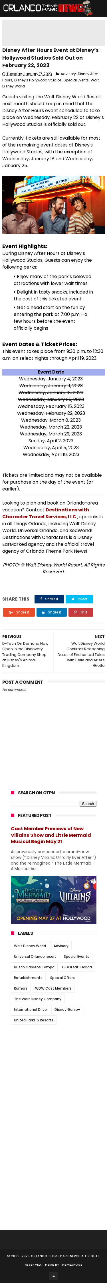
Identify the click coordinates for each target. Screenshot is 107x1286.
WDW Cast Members (53, 991)
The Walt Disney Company (37, 1002)
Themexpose (71, 1267)
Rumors (20, 991)
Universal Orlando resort (35, 959)
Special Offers (62, 980)
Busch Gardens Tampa (34, 970)
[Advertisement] (53, 1068)
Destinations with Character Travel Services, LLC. (45, 516)
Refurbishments (28, 980)
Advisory (68, 76)
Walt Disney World (30, 949)
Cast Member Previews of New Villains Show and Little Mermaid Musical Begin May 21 (51, 838)
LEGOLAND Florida (77, 970)
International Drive (30, 1012)
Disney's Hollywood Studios (38, 83)
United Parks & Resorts (33, 1023)
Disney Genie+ (67, 1012)
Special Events (76, 83)
